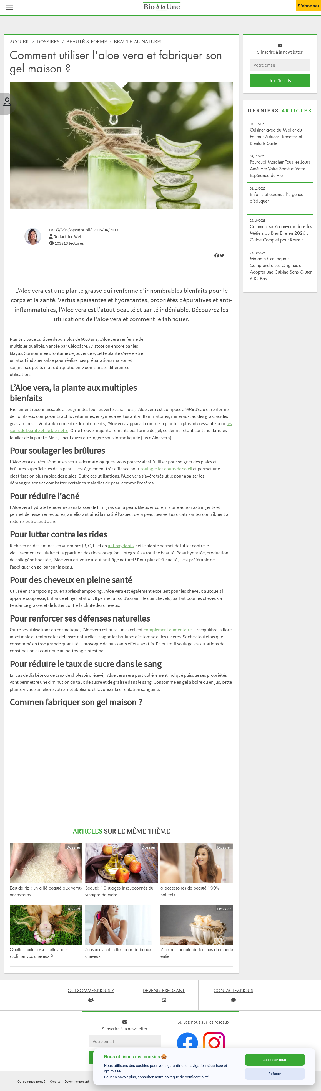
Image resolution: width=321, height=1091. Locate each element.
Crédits (55, 1084)
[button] (8, 7)
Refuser (274, 1074)
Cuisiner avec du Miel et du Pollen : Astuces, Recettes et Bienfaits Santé (276, 138)
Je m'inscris (280, 82)
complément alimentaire (168, 631)
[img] (216, 258)
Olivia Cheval (68, 231)
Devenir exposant (77, 1084)
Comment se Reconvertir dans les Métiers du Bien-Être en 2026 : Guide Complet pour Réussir (281, 235)
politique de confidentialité (186, 1077)
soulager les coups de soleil (166, 471)
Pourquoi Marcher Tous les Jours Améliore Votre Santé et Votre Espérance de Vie (280, 171)
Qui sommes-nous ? (31, 1084)
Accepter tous (274, 1060)
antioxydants (121, 548)
